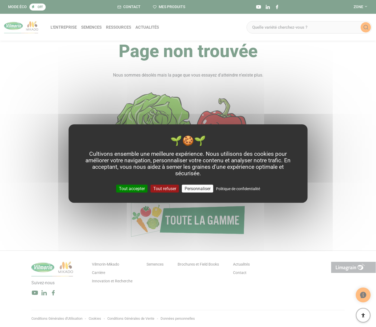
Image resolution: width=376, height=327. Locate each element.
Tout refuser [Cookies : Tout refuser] (164, 188)
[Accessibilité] (363, 315)
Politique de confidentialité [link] (238, 189)
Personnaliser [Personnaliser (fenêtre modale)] (198, 188)
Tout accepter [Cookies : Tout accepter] (132, 188)
